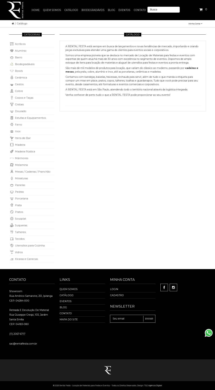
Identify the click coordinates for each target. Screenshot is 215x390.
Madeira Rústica (25, 151)
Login (114, 289)
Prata (18, 205)
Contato (66, 313)
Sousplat (20, 218)
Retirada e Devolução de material (29, 310)
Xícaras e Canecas (26, 259)
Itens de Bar (23, 138)
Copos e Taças (24, 97)
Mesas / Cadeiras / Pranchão (32, 171)
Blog (63, 307)
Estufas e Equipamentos (30, 117)
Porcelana (21, 198)
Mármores (21, 158)
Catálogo (22, 23)
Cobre (19, 91)
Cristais (19, 104)
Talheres (20, 232)
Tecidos (20, 238)
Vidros (19, 252)
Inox (17, 131)
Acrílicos (20, 44)
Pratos (19, 211)
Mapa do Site (69, 319)
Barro (18, 57)
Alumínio (20, 50)
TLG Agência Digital (153, 385)
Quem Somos (69, 289)
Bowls (19, 70)
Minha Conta (195, 24)
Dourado (20, 111)
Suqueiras (21, 225)
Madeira (20, 144)
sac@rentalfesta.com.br (23, 343)
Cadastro (117, 295)
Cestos (19, 84)
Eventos (66, 301)
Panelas (20, 185)
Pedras (19, 191)
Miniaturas (21, 178)
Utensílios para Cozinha (30, 245)
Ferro (18, 124)
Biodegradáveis (24, 64)
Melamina (21, 164)
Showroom (15, 291)
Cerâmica (21, 77)
